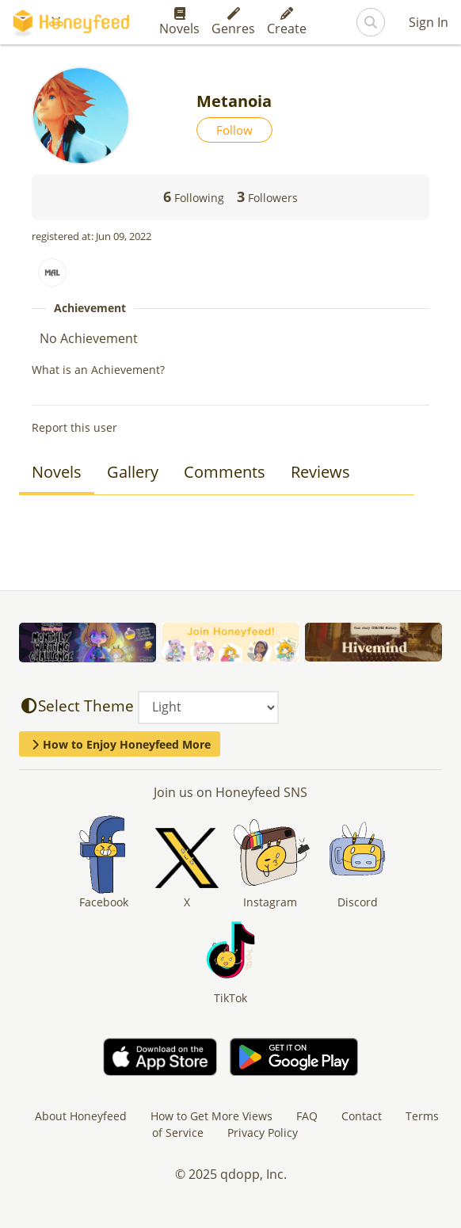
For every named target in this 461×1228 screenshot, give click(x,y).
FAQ (307, 1115)
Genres (233, 22)
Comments (224, 471)
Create (287, 22)
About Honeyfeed (81, 1115)
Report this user (74, 427)
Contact (361, 1115)
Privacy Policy (262, 1132)
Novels (179, 22)
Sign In (428, 22)
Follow (234, 130)
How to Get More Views (211, 1115)
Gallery (132, 471)
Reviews (320, 471)
